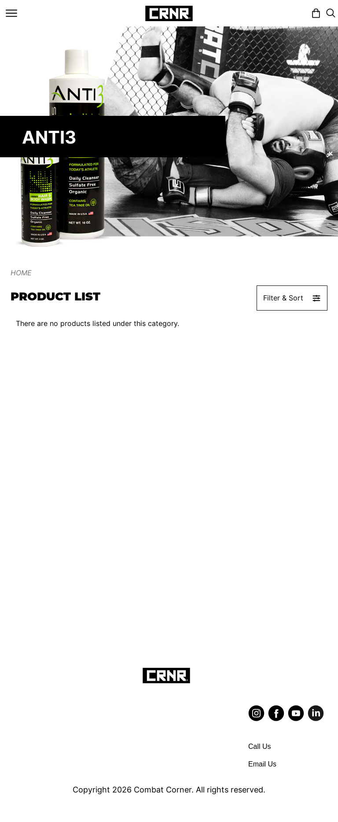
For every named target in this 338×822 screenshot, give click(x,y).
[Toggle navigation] (11, 13)
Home (21, 273)
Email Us (262, 764)
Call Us (259, 746)
